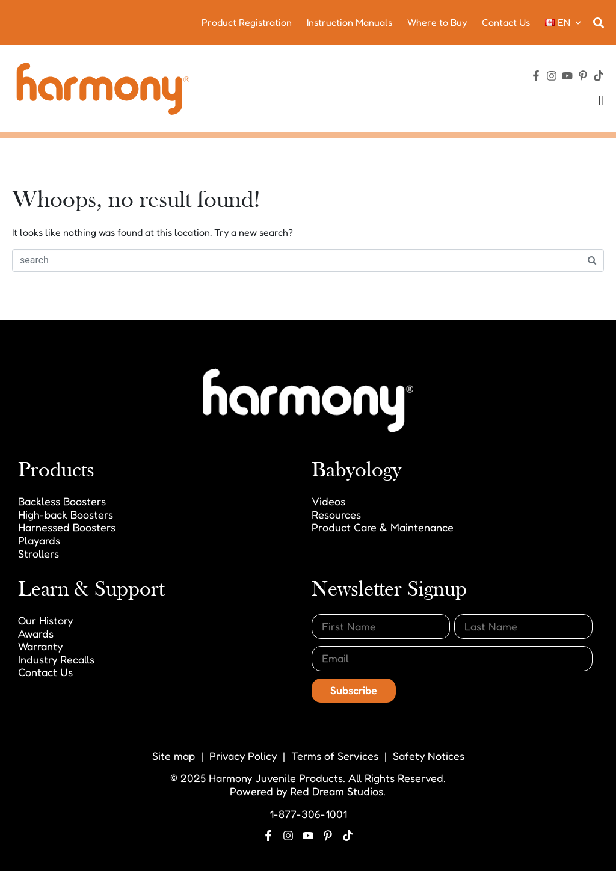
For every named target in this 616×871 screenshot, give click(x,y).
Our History (45, 620)
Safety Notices (428, 755)
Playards (39, 540)
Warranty (40, 646)
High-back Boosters (65, 514)
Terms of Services (334, 755)
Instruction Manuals (349, 22)
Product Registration (247, 22)
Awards (36, 633)
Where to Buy (437, 22)
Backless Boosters (62, 501)
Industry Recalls (56, 659)
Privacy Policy (243, 755)
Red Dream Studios (336, 791)
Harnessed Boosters (67, 527)
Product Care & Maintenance (383, 527)
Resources (336, 514)
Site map (173, 755)
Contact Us (506, 22)
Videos (328, 501)
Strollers (38, 553)
